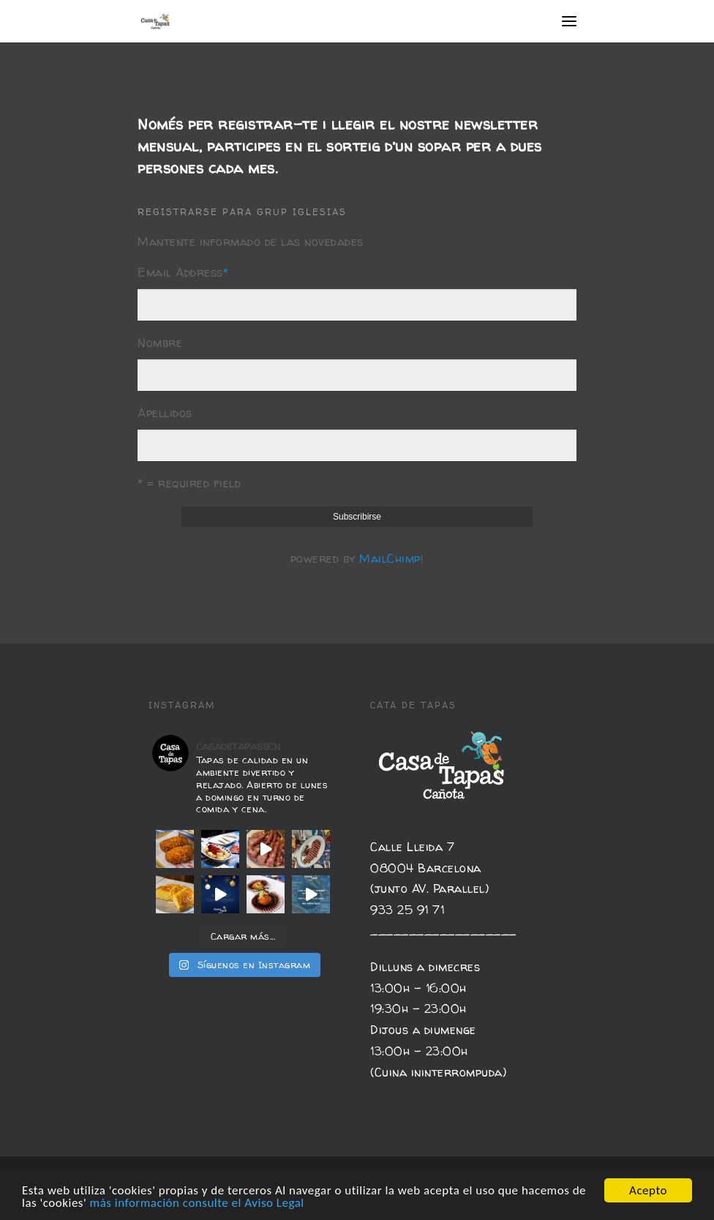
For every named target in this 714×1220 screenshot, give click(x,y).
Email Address (183, 272)
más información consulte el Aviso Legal (197, 1203)
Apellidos (165, 413)
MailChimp (390, 558)
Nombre (160, 342)
